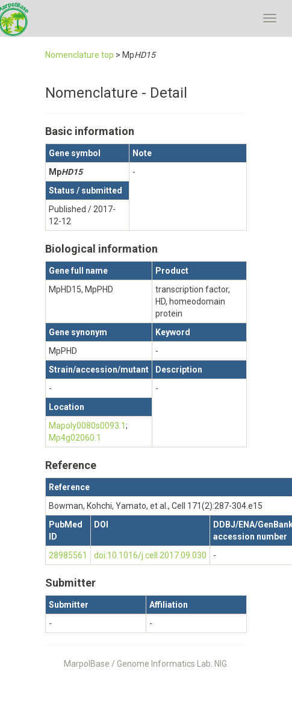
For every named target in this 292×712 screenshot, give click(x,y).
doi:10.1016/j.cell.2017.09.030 (150, 555)
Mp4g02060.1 (75, 438)
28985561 (68, 555)
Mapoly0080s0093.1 (87, 425)
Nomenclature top (79, 55)
